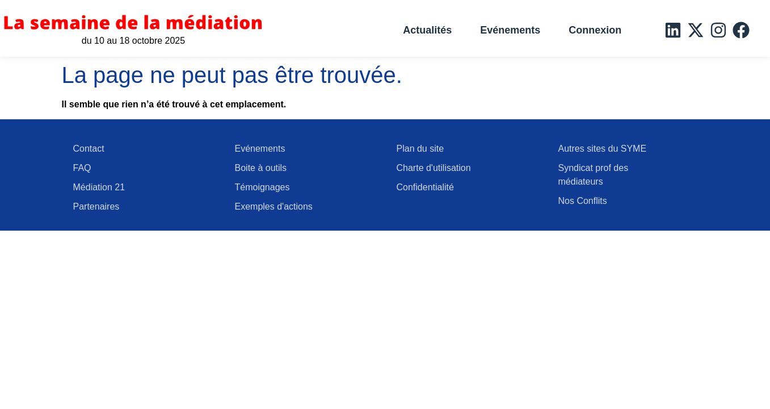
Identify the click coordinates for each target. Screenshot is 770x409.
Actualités (427, 30)
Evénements (510, 30)
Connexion (595, 30)
